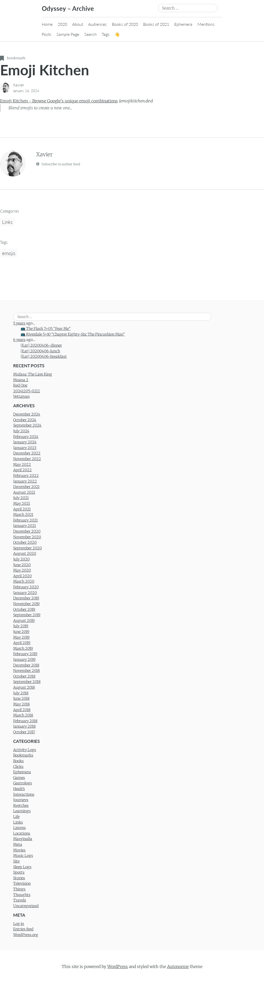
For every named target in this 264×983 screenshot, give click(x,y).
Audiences (97, 24)
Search (90, 34)
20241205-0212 (26, 391)
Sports (18, 872)
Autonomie (178, 966)
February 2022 (26, 475)
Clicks (18, 766)
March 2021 (23, 514)
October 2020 (25, 542)
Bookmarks (23, 755)
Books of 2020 (125, 24)
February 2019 (25, 654)
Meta (17, 844)
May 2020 (22, 570)
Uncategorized (26, 906)
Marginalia (22, 838)
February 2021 (25, 520)
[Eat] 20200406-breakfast (44, 356)
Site (16, 861)
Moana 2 (20, 380)
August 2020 (24, 553)
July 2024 (21, 431)
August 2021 (24, 492)
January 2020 (25, 592)
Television (22, 883)
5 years (19, 323)
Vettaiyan (21, 396)
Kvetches (21, 805)
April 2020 (22, 576)
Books (18, 761)
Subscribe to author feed (58, 164)
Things (19, 889)
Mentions (205, 24)
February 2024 (25, 436)
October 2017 (24, 732)
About (77, 24)
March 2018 (23, 715)
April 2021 (22, 509)
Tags (106, 34)
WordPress (117, 966)
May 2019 (21, 637)
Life (16, 816)
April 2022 (22, 470)
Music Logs (23, 855)
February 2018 (25, 721)
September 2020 (27, 548)
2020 (62, 24)
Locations (21, 833)
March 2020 (23, 581)
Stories (19, 878)
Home (47, 24)
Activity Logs (24, 750)
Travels (19, 900)
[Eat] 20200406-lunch (40, 351)
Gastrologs (22, 783)
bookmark (13, 57)
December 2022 (26, 453)
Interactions (23, 794)
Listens (19, 827)
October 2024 (24, 420)
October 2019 (24, 609)
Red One (20, 385)
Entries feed (23, 929)
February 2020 (26, 587)
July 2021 (21, 497)
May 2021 (21, 503)
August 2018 (24, 687)
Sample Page (67, 34)
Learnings (22, 811)
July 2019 (20, 626)
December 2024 (26, 414)
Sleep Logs (22, 867)
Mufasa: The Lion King (32, 374)
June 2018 (21, 698)
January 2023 (24, 447)
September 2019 (26, 615)
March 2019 (23, 648)
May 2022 (22, 464)
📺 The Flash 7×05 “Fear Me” (46, 328)
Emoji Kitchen (44, 69)
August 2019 (24, 620)
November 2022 (27, 459)
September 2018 (26, 681)
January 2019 (24, 659)
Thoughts (21, 894)
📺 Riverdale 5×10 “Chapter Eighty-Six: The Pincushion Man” (73, 334)
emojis (8, 253)
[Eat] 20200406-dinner (41, 345)
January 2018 (24, 726)
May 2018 (21, 704)
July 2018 (20, 693)
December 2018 (26, 665)
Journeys (20, 800)
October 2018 (24, 676)
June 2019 (21, 631)
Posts (46, 34)
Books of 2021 (156, 24)
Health (19, 788)
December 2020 (26, 531)
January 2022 (25, 481)
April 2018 (21, 710)
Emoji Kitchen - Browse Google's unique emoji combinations (59, 100)
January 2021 (24, 525)
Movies (19, 850)
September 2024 (27, 425)
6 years (19, 339)
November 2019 (26, 604)
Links (7, 222)
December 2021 (26, 486)
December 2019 (26, 598)
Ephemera (183, 24)
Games (19, 777)
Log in (18, 923)
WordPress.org (25, 934)
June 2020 (22, 565)
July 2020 (21, 559)
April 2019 (21, 642)
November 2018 (26, 670)
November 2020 (27, 537)
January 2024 (25, 442)
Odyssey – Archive (68, 8)
